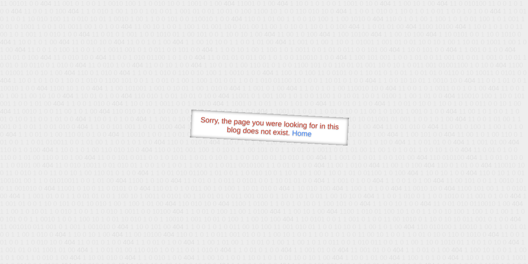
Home (302, 133)
